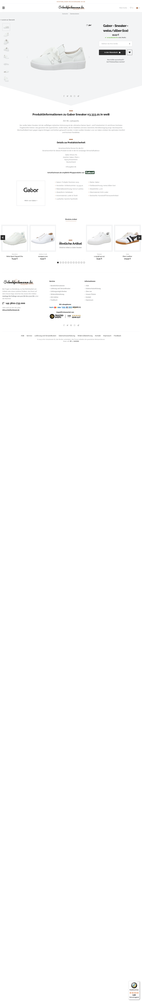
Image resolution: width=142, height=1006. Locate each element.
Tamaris (99, 254)
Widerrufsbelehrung (57, 294)
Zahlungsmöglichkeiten (59, 291)
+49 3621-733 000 (13, 303)
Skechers (15, 254)
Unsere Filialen (91, 294)
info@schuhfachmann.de (10, 310)
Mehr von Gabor (30, 200)
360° (88, 25)
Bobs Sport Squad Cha (15, 256)
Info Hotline (54, 297)
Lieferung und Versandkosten (60, 288)
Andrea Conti (43, 254)
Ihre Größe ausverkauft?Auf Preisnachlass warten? (116, 61)
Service (29, 336)
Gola (127, 254)
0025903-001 (43, 256)
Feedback (54, 300)
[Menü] (138, 982)
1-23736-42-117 (99, 256)
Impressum (89, 300)
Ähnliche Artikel (71, 219)
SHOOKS (76, 341)
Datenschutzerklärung (93, 288)
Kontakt (88, 297)
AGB (87, 286)
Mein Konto (123, 8)
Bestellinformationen (58, 286)
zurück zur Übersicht (8, 20)
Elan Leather (127, 256)
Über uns (89, 291)
